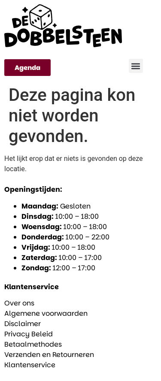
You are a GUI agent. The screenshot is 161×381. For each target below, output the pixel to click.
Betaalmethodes (33, 344)
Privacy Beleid (28, 334)
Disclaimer (22, 324)
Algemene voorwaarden (46, 313)
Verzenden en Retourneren (49, 355)
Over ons (19, 303)
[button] (136, 66)
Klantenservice (29, 365)
